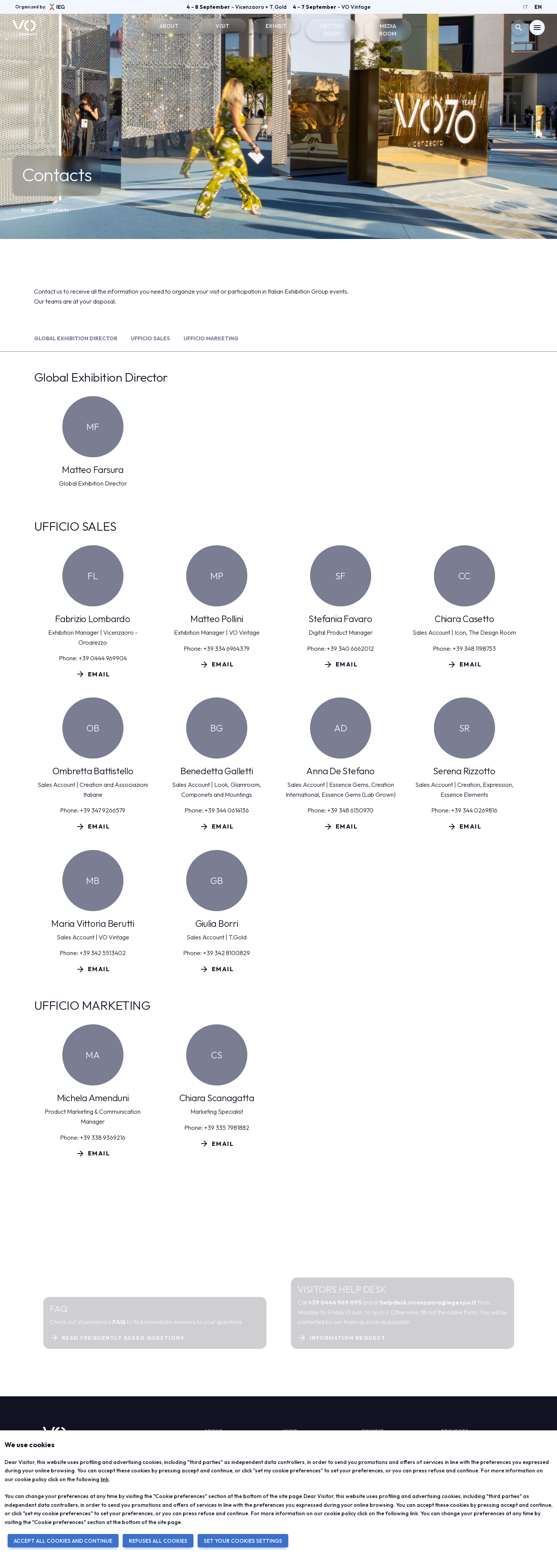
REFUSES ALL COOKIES (158, 1540)
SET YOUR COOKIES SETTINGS (243, 1540)
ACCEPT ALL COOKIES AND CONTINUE (63, 1540)
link (105, 1479)
